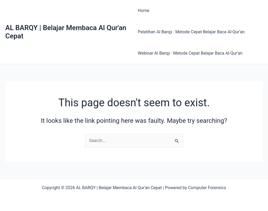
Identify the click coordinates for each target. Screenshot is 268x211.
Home (143, 10)
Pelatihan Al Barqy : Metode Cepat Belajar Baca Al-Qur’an (191, 31)
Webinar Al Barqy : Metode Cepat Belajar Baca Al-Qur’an (190, 53)
